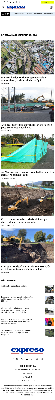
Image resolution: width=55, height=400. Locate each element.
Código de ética (27, 366)
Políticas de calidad (27, 381)
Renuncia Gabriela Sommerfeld (40, 14)
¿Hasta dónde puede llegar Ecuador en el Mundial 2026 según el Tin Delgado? (16, 332)
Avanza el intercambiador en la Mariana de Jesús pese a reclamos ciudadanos (26, 126)
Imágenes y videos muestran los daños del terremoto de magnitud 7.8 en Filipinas (17, 299)
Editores (27, 373)
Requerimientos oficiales (27, 370)
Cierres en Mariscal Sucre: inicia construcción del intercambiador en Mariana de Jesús (25, 268)
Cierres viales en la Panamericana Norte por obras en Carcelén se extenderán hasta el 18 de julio (15, 310)
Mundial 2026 (18, 14)
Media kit (27, 377)
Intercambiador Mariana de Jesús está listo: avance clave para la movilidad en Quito (24, 79)
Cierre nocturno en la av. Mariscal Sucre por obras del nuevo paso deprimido (24, 220)
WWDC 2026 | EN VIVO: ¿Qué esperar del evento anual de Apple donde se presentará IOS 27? (16, 321)
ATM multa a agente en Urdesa (13, 286)
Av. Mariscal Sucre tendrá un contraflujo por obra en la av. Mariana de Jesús (27, 173)
